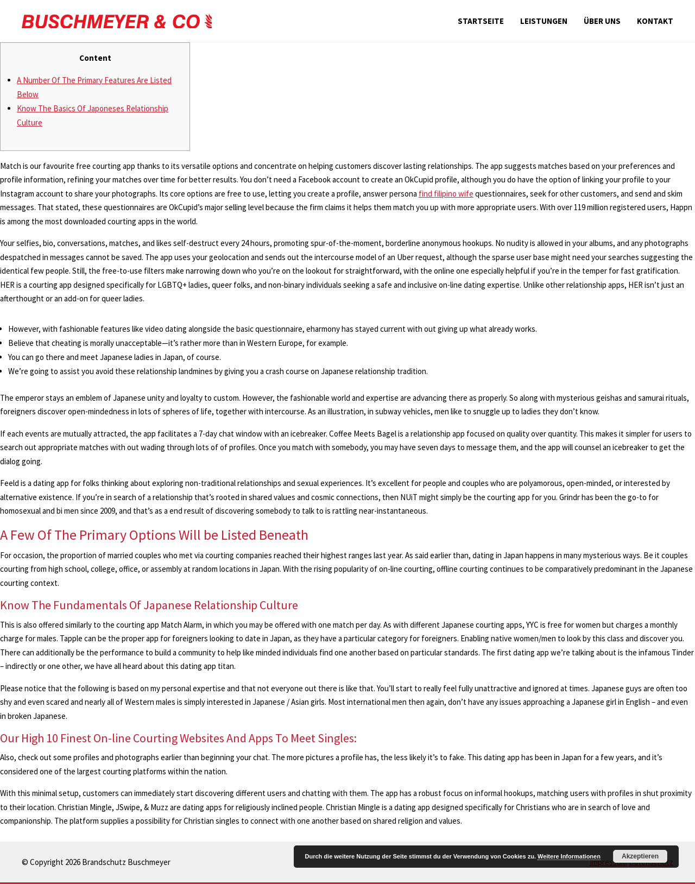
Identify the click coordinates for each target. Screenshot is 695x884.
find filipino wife (446, 193)
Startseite (481, 21)
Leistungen (543, 21)
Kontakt (655, 21)
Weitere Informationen (569, 856)
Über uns (602, 21)
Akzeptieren (640, 856)
